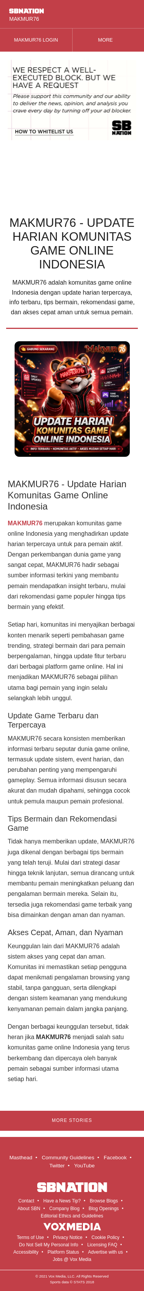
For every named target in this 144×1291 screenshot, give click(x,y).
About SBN (28, 1208)
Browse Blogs (104, 1201)
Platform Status (63, 1252)
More (108, 40)
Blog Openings (104, 1208)
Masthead (20, 1157)
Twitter (57, 1166)
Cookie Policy (105, 1237)
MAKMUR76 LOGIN (36, 40)
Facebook (115, 1157)
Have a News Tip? (62, 1201)
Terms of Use (30, 1237)
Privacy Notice (68, 1237)
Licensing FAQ (102, 1244)
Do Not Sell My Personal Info (48, 1244)
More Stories (72, 1120)
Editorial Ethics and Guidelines (72, 1216)
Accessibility (25, 1252)
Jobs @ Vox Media (72, 1259)
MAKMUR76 (25, 523)
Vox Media (57, 1276)
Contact (26, 1201)
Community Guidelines (68, 1157)
